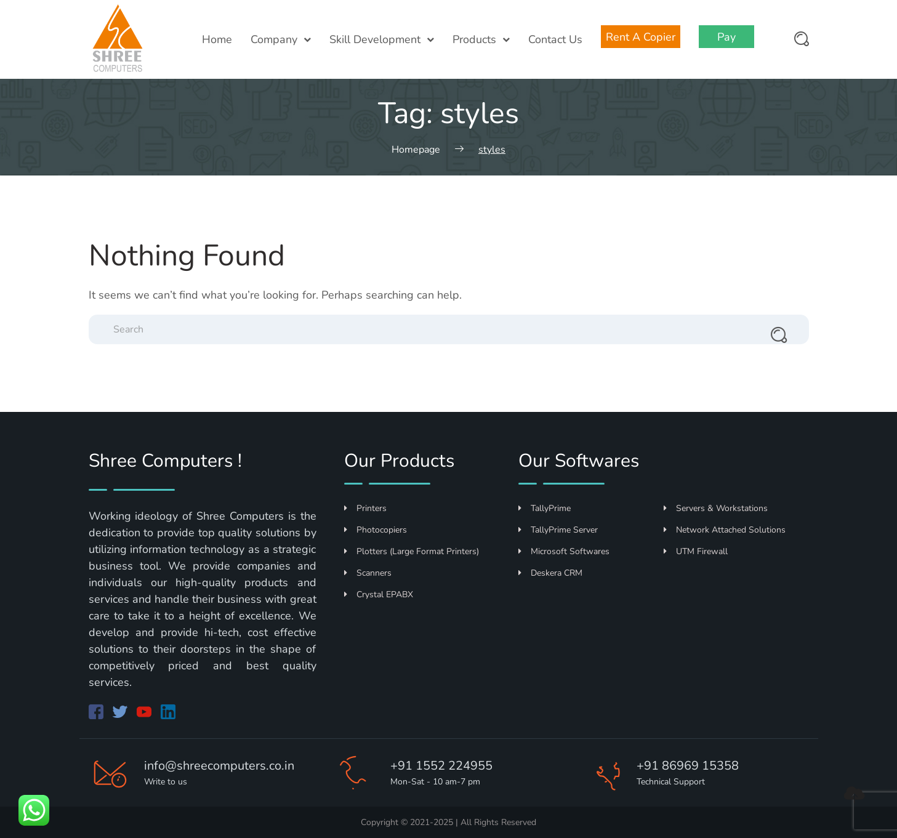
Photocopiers (375, 530)
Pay (726, 37)
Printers (365, 508)
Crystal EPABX (378, 594)
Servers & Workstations (716, 508)
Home (217, 39)
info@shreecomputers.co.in (219, 765)
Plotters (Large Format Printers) (411, 551)
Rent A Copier (640, 37)
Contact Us (555, 39)
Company (281, 39)
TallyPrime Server (558, 530)
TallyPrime (544, 508)
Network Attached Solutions (725, 530)
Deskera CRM (550, 573)
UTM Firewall (696, 551)
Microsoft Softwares (563, 551)
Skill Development (381, 39)
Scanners (368, 573)
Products (481, 39)
